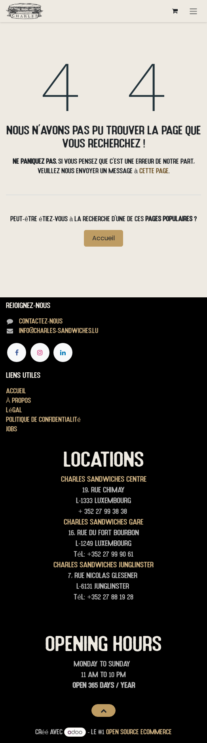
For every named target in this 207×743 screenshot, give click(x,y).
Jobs (11, 429)
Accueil (103, 238)
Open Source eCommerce (139, 731)
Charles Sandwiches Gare (103, 521)
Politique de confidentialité (43, 419)
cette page (154, 170)
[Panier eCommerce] (174, 11)
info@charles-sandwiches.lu (58, 330)
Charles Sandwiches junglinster (103, 564)
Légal (14, 410)
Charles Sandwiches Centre (103, 479)
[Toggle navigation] (193, 11)
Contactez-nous (41, 321)
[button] (103, 710)
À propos (18, 400)
